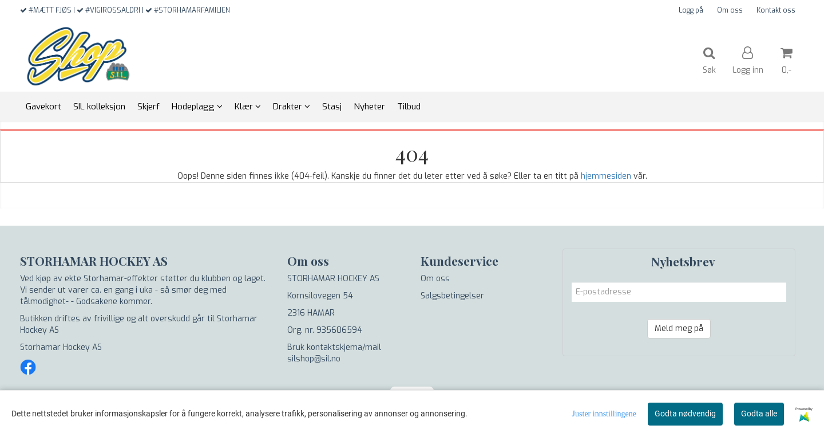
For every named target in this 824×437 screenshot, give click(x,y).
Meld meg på (679, 328)
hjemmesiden (606, 176)
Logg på (691, 10)
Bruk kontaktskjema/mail (334, 347)
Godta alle (759, 413)
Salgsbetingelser (452, 295)
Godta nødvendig (685, 413)
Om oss (730, 10)
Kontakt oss (775, 10)
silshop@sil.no (313, 358)
